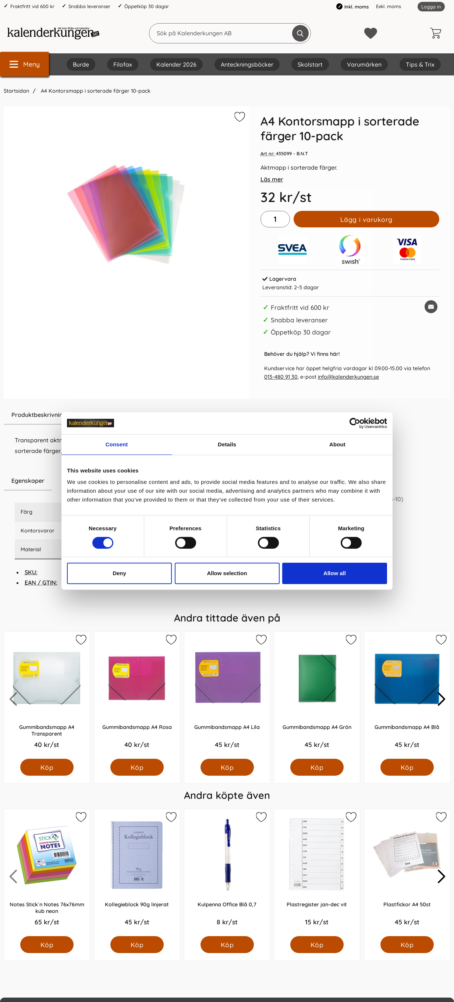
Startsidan (16, 91)
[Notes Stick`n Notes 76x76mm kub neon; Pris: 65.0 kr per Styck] (47, 872)
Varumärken (364, 64)
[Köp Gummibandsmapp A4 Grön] (317, 767)
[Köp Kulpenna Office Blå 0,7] (226, 944)
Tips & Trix (420, 64)
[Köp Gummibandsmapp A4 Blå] (407, 767)
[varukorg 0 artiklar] (437, 33)
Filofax (122, 64)
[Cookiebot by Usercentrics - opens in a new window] (355, 423)
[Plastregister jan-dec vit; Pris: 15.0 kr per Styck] (317, 872)
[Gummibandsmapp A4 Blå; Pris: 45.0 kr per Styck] (407, 695)
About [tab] (337, 444)
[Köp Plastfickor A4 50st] (407, 944)
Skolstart (310, 64)
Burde (81, 64)
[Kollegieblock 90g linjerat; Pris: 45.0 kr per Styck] (137, 872)
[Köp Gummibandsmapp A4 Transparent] (47, 767)
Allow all (334, 573)
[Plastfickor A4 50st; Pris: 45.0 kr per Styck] (407, 872)
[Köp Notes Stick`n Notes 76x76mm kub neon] (47, 944)
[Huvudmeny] (24, 64)
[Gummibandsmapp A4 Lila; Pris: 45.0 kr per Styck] (227, 695)
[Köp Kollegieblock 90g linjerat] (137, 944)
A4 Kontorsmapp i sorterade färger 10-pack (94, 91)
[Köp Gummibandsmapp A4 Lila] (226, 767)
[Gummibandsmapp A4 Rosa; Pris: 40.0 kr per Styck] (137, 695)
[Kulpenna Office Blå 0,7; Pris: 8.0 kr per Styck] (227, 872)
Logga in (431, 7)
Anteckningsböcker (247, 64)
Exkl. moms (388, 6)
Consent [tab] (117, 444)
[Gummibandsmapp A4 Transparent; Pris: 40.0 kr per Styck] (47, 695)
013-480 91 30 (281, 376)
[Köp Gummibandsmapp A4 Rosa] (137, 767)
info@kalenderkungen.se (348, 376)
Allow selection (227, 573)
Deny (119, 573)
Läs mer (271, 179)
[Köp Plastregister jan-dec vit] (317, 944)
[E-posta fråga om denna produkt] (431, 306)
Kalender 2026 (176, 64)
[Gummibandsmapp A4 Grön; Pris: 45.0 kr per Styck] (317, 695)
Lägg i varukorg (366, 219)
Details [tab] (227, 444)
